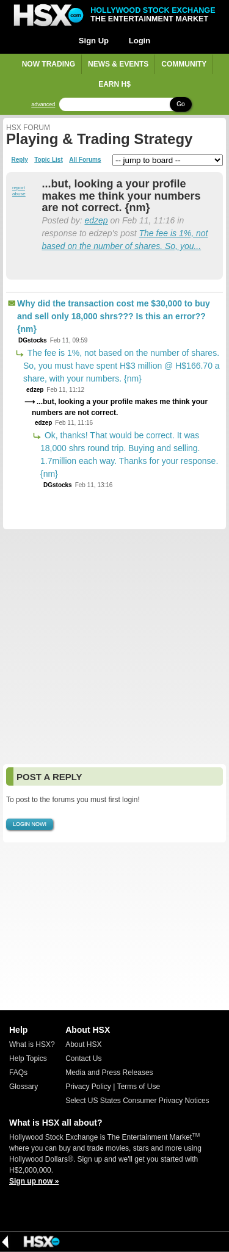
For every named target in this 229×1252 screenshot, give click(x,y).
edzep (95, 220)
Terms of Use (138, 1086)
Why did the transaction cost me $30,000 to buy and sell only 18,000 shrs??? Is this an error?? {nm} (113, 316)
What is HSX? (32, 1044)
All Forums (85, 160)
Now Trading (48, 64)
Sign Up (94, 40)
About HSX (83, 1044)
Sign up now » (34, 1181)
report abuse (19, 191)
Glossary (23, 1086)
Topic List (48, 160)
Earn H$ (114, 84)
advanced (43, 104)
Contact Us (83, 1058)
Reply (20, 160)
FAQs (18, 1072)
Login (139, 40)
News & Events (118, 64)
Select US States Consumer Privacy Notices (137, 1100)
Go (180, 104)
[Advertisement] (114, 646)
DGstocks (32, 340)
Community (183, 64)
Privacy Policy (88, 1086)
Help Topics (28, 1058)
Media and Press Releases (109, 1072)
